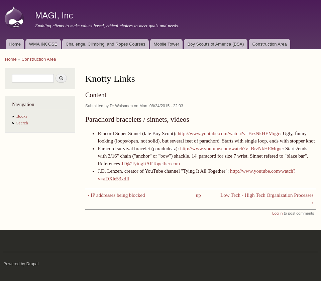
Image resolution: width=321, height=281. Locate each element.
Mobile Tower (166, 44)
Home (15, 44)
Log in (277, 213)
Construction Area (269, 44)
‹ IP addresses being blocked (116, 195)
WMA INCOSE (43, 44)
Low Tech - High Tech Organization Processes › (266, 199)
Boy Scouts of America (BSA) (216, 44)
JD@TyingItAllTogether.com (150, 163)
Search (22, 123)
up (198, 195)
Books (21, 116)
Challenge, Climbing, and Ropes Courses (105, 44)
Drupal (32, 264)
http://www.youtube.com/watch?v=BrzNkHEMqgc (229, 133)
